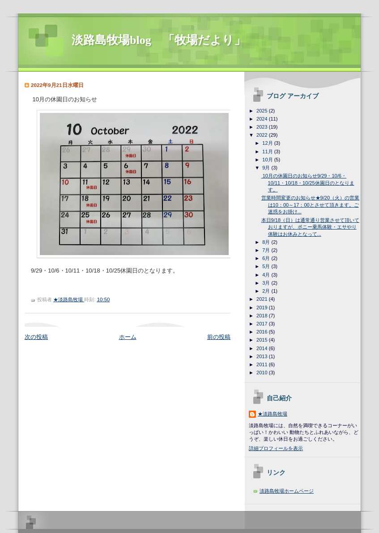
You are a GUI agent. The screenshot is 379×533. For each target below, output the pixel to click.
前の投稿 (218, 337)
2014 (262, 348)
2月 (266, 291)
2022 (262, 135)
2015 (262, 339)
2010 (262, 372)
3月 (266, 283)
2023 (262, 127)
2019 (262, 307)
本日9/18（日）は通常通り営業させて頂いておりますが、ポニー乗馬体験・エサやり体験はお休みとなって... (310, 227)
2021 (262, 299)
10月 (268, 159)
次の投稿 (36, 337)
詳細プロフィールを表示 (276, 448)
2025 (262, 110)
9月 (266, 167)
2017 (262, 323)
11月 (268, 151)
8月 (266, 242)
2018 (262, 315)
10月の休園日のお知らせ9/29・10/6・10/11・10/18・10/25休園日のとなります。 (307, 182)
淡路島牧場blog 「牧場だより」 (159, 40)
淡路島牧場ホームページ (287, 491)
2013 (262, 356)
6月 (266, 258)
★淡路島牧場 (272, 413)
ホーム (127, 337)
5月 (266, 266)
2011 (262, 364)
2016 (262, 331)
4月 (266, 274)
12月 (268, 143)
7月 (266, 250)
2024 (262, 118)
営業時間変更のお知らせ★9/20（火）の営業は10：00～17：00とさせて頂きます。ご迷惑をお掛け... (310, 204)
